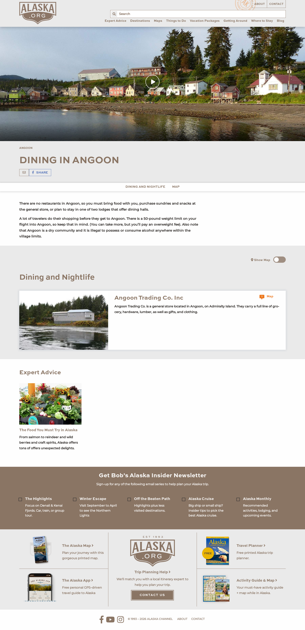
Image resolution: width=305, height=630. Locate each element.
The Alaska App (77, 580)
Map (176, 186)
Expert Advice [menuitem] (115, 21)
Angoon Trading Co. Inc (148, 298)
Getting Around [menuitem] (235, 21)
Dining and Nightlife (145, 186)
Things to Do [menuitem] (176, 21)
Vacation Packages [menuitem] (205, 21)
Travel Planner (251, 546)
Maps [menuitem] (158, 21)
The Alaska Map (78, 546)
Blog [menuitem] (280, 21)
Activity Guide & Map (257, 580)
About (259, 4)
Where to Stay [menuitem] (262, 21)
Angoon (25, 148)
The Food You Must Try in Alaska (48, 430)
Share (40, 172)
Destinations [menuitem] (140, 21)
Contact (276, 4)
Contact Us (152, 595)
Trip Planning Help (152, 572)
